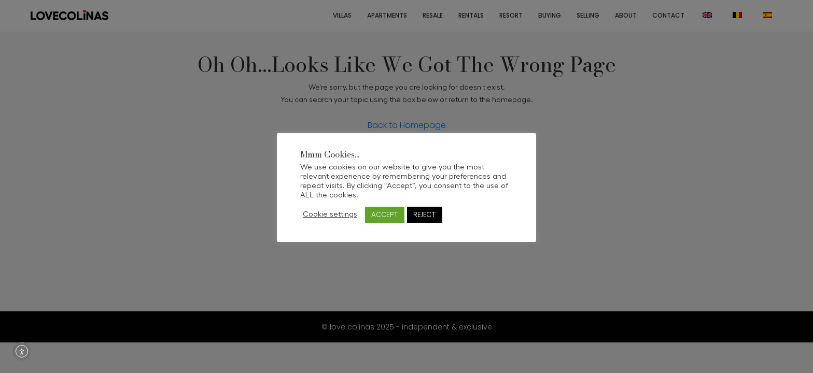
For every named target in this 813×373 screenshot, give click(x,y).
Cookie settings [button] (330, 214)
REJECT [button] (424, 214)
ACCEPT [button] (384, 214)
